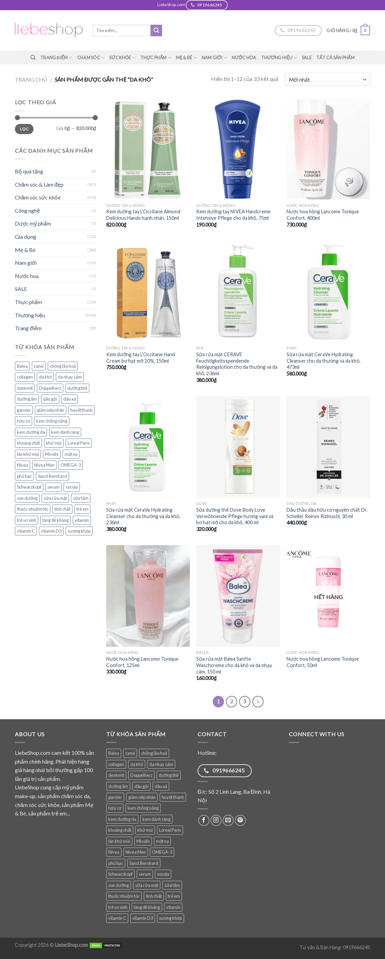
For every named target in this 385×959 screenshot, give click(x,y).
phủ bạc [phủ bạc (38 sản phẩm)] (24, 476)
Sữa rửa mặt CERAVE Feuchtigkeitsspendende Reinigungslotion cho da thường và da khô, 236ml (236, 363)
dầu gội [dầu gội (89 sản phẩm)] (50, 399)
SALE (307, 57)
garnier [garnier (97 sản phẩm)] (24, 410)
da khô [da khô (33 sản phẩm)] (45, 377)
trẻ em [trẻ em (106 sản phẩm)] (82, 509)
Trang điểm (56, 58)
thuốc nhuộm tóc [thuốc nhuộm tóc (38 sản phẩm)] (32, 509)
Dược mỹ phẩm (33, 223)
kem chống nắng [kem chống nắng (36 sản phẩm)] (51, 421)
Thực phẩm (155, 58)
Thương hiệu (279, 58)
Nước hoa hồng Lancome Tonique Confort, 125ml (142, 662)
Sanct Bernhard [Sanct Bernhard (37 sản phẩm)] (52, 476)
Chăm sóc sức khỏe (38, 197)
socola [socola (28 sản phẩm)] (72, 487)
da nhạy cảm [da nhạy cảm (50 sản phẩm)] (70, 377)
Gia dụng (25, 236)
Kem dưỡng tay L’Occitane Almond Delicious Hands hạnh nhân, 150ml (143, 215)
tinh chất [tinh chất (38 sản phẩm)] (62, 509)
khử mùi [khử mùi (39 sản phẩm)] (54, 443)
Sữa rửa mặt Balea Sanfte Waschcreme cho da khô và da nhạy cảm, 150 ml (234, 665)
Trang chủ (31, 79)
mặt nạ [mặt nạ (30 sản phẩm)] (71, 454)
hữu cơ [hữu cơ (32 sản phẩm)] (23, 421)
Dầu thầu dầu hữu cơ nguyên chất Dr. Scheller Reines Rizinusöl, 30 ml (327, 513)
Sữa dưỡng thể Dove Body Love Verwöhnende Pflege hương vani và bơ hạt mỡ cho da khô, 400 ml (234, 516)
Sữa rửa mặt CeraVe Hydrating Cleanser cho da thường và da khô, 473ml (324, 360)
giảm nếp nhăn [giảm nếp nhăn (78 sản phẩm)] (50, 410)
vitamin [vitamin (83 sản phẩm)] (82, 520)
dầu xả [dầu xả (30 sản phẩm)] (69, 399)
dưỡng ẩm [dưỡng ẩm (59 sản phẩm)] (27, 399)
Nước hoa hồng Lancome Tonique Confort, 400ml (323, 215)
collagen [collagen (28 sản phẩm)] (25, 377)
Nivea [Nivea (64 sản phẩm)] (22, 465)
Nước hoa (244, 57)
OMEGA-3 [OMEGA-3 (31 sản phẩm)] (71, 465)
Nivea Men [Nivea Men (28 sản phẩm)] (44, 465)
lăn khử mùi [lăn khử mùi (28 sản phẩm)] (28, 454)
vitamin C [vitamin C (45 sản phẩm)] (26, 531)
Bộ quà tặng (29, 171)
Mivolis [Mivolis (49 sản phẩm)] (52, 454)
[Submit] (156, 30)
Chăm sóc (91, 58)
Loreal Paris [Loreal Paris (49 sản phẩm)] (79, 443)
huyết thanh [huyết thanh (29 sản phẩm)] (81, 410)
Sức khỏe (122, 58)
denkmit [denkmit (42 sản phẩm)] (25, 388)
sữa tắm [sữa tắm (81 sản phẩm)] (81, 498)
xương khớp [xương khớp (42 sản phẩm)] (79, 531)
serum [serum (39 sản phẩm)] (53, 487)
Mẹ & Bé (186, 58)
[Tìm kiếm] (33, 57)
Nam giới (214, 58)
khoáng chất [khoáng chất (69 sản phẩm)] (28, 443)
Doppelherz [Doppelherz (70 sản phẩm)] (50, 388)
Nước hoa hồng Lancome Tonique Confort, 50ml (323, 662)
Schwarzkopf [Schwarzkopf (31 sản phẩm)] (29, 487)
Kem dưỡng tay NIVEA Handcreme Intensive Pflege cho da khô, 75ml (233, 215)
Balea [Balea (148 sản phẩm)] (22, 366)
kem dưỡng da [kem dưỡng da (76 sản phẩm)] (31, 432)
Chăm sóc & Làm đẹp (39, 184)
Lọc (24, 128)
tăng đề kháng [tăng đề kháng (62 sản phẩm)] (55, 520)
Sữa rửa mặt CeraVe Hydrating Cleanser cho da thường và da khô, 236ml (143, 516)
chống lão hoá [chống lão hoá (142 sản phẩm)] (63, 366)
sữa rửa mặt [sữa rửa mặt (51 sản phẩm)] (55, 498)
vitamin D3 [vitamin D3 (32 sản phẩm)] (51, 531)
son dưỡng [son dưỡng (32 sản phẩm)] (27, 498)
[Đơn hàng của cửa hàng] (327, 79)
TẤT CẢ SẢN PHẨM (335, 57)
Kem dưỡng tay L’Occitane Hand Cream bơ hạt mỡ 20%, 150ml (140, 357)
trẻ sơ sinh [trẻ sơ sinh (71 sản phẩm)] (26, 520)
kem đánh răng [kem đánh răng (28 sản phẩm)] (65, 432)
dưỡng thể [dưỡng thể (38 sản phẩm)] (77, 388)
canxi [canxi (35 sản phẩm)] (39, 366)
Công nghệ (27, 210)
